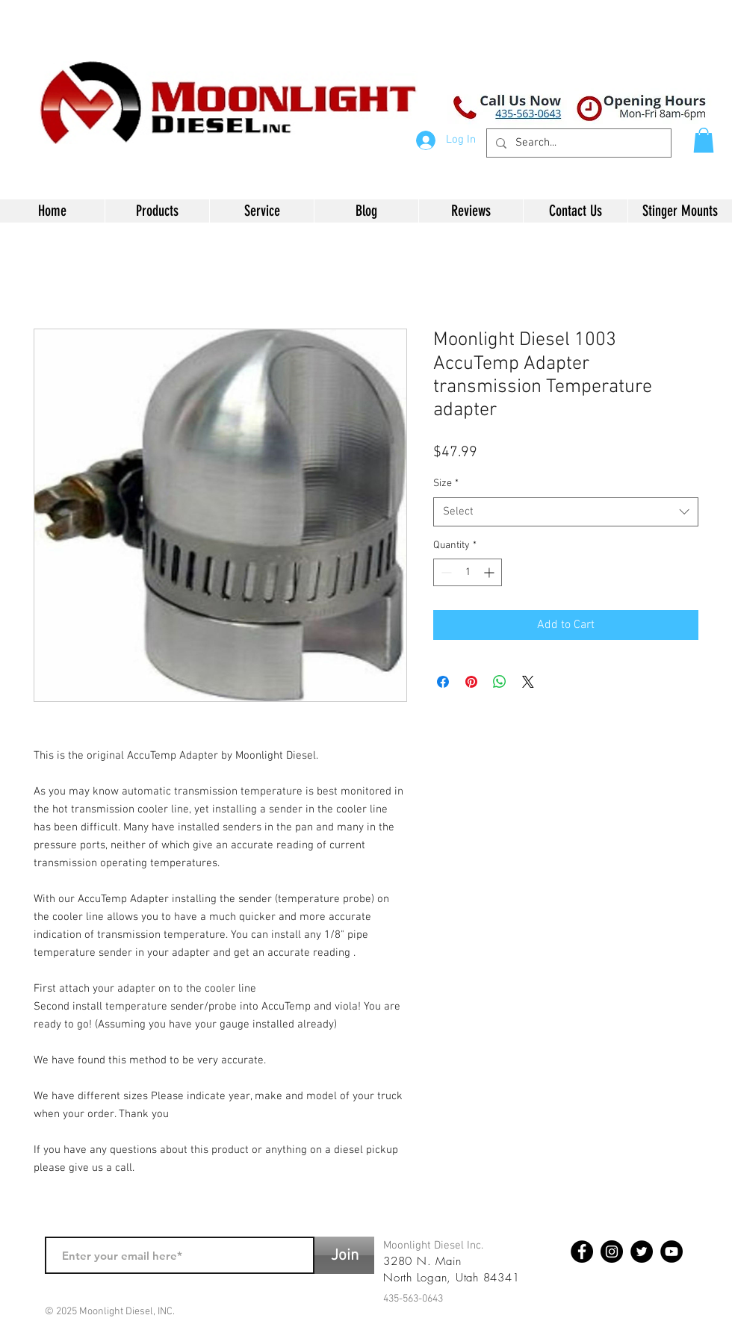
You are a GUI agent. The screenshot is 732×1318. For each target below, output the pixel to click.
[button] (703, 140)
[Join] (344, 1255)
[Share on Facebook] (443, 682)
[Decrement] (444, 572)
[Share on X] (528, 682)
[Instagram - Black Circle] (612, 1251)
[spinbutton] (467, 572)
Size (446, 483)
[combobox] (565, 511)
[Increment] (490, 572)
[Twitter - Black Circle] (641, 1251)
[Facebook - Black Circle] (582, 1251)
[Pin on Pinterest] (471, 682)
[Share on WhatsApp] (500, 682)
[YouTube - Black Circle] (671, 1251)
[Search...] (577, 143)
